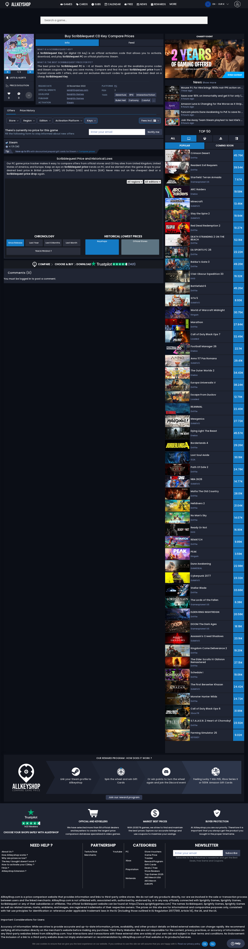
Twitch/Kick (90, 851)
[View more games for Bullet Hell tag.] (120, 101)
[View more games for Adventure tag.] (121, 96)
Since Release (15, 243)
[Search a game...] (124, 20)
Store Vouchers (153, 851)
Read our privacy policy (189, 944)
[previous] (7, 72)
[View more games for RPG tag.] (131, 96)
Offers (11, 110)
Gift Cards (150, 864)
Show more (209, 82)
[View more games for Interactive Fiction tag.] (146, 96)
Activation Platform (67, 120)
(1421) (113, 264)
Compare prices (87, 152)
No (212, 944)
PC (127, 851)
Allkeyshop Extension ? (14, 871)
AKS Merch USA (153, 877)
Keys (90, 120)
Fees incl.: (148, 120)
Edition (44, 120)
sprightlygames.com (77, 90)
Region (27, 120)
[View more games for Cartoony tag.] (134, 101)
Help (235, 943)
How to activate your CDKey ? (18, 864)
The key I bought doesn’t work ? (19, 861)
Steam (70, 102)
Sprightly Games (75, 94)
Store (12, 120)
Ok (204, 944)
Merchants (90, 855)
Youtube (117, 851)
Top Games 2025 (154, 874)
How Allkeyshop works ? (15, 855)
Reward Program (154, 861)
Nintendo (131, 878)
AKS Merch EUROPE (150, 882)
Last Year (34, 243)
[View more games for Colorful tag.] (146, 101)
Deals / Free (151, 867)
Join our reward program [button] (124, 797)
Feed (131, 42)
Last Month (71, 243)
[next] (30, 72)
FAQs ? (5, 867)
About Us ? (7, 851)
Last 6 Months (53, 243)
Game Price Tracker (151, 856)
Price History (27, 110)
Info (67, 42)
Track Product (43, 251)
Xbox (128, 860)
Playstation (132, 869)
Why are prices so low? (14, 858)
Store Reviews (152, 871)
